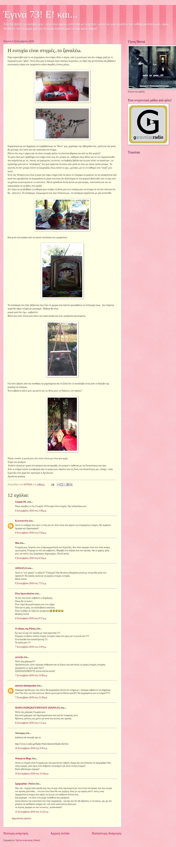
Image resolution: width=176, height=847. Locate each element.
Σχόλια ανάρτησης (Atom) (28, 840)
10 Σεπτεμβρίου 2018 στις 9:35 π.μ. (31, 748)
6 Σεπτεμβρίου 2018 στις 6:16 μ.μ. (30, 558)
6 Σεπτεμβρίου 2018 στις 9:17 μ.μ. (30, 618)
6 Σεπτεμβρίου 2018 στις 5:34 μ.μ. (30, 532)
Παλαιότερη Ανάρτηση (106, 833)
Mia (17, 543)
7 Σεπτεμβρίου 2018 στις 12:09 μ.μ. (31, 675)
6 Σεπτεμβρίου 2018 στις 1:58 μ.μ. (30, 510)
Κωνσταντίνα (21, 521)
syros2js (19, 657)
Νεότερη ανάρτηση (15, 833)
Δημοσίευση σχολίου (21, 818)
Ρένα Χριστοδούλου (24, 593)
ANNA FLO (21, 568)
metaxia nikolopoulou (25, 685)
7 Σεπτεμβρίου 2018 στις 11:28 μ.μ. (31, 697)
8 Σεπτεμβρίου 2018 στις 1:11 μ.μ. (30, 723)
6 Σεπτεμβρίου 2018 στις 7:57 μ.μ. (30, 583)
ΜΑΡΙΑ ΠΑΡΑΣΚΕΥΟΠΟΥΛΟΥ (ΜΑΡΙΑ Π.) (37, 707)
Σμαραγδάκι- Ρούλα (25, 783)
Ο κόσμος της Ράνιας (25, 628)
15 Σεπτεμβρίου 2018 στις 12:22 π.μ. (32, 812)
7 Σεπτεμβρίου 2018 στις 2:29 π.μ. (30, 647)
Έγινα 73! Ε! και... (40, 14)
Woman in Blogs (23, 758)
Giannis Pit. (21, 502)
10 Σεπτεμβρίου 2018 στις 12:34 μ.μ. (32, 773)
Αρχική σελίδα (59, 833)
